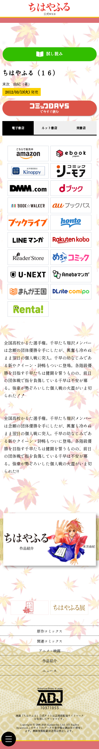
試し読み (49, 53)
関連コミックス (49, 641)
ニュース (49, 670)
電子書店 (18, 128)
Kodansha (53, 724)
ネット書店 (49, 128)
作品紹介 (49, 660)
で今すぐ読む (49, 108)
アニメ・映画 (50, 650)
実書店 (81, 128)
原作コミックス (49, 631)
